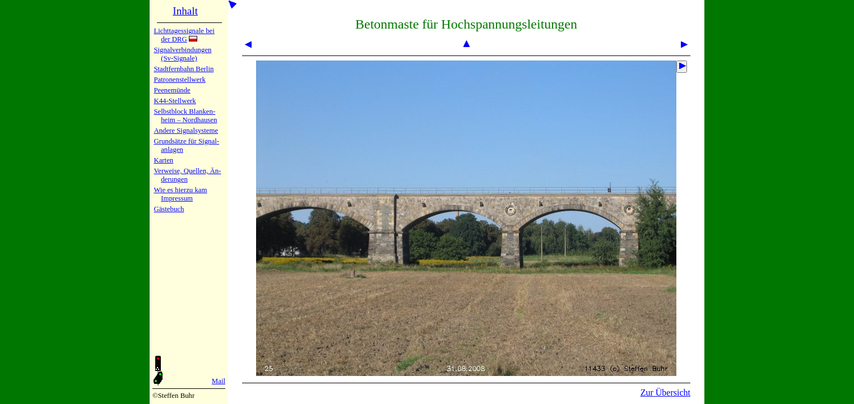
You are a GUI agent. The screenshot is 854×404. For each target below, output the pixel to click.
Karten (163, 160)
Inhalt (185, 11)
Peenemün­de (172, 90)
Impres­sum (177, 198)
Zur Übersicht (665, 392)
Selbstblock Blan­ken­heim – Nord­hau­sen (185, 116)
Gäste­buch (169, 209)
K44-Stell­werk (175, 101)
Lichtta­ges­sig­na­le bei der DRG (184, 35)
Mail (218, 381)
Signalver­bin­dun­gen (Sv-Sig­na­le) (182, 54)
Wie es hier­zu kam (180, 190)
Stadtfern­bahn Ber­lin (184, 69)
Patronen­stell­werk (179, 79)
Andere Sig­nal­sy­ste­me (186, 130)
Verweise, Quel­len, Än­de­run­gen (187, 175)
